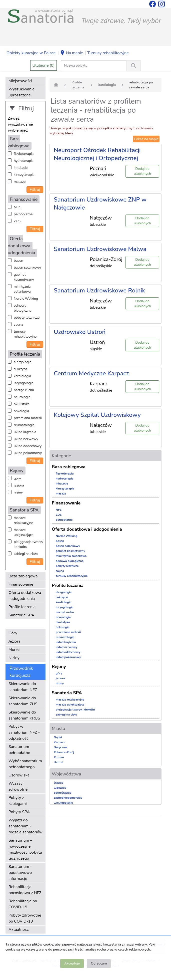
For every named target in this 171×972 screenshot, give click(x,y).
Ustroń (58, 762)
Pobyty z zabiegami (17, 800)
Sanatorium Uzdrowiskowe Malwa (100, 249)
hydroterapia (24, 160)
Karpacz (59, 742)
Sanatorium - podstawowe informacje (20, 872)
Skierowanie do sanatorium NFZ (22, 687)
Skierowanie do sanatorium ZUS (22, 701)
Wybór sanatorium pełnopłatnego (25, 764)
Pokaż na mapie (146, 139)
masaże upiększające (24, 532)
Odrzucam (99, 963)
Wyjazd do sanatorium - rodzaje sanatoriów (25, 826)
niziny (18, 492)
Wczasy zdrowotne (18, 786)
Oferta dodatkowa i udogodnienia (24, 595)
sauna (18, 324)
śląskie (58, 783)
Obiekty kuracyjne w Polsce (31, 53)
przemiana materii (28, 418)
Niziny (14, 658)
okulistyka (22, 404)
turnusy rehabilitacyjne (25, 334)
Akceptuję (72, 963)
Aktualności (19, 929)
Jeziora (14, 641)
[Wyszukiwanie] (133, 65)
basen (18, 260)
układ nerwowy (26, 439)
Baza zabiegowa (23, 576)
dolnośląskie (62, 793)
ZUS (17, 221)
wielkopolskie (63, 803)
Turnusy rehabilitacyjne (107, 53)
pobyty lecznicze (27, 317)
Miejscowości (20, 81)
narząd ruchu (24, 390)
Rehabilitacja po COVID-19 (22, 904)
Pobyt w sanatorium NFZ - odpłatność (24, 732)
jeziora (19, 485)
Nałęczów (60, 747)
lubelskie (60, 788)
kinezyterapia (24, 174)
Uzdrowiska (19, 775)
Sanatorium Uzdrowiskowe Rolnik (99, 290)
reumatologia (24, 425)
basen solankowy (27, 267)
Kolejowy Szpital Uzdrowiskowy (97, 415)
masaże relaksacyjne (23, 520)
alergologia (23, 362)
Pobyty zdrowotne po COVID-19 (24, 918)
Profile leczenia (22, 607)
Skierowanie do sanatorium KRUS (24, 715)
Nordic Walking (26, 298)
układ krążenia (25, 432)
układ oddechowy (28, 446)
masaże (20, 181)
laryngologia (24, 383)
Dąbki (58, 737)
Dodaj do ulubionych (142, 171)
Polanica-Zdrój (64, 752)
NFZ (17, 207)
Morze (14, 649)
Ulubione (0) (43, 65)
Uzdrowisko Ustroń (80, 332)
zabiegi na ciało (26, 553)
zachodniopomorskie (68, 798)
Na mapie (71, 53)
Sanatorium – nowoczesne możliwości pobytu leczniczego (25, 849)
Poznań (59, 757)
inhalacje (21, 167)
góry (17, 478)
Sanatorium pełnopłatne (19, 749)
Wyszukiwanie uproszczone (21, 92)
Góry (12, 633)
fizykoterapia (24, 153)
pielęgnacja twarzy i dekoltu (28, 544)
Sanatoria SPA (21, 615)
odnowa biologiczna (23, 308)
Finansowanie (20, 584)
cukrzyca (20, 369)
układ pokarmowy (28, 453)
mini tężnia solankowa (22, 289)
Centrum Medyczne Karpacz (91, 373)
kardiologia (22, 376)
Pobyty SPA (19, 812)
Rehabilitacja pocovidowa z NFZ (25, 890)
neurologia (22, 397)
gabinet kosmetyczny (24, 277)
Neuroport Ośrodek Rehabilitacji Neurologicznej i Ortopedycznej (97, 154)
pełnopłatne (23, 214)
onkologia (21, 411)
